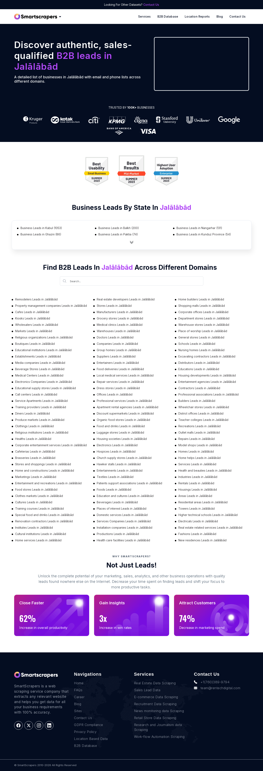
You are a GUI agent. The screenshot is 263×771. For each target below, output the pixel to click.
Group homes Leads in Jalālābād (119, 350)
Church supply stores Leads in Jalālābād (124, 458)
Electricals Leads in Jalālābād (198, 521)
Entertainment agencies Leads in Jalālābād (207, 381)
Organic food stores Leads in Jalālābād (123, 419)
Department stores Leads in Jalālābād (203, 318)
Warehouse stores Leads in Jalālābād (203, 324)
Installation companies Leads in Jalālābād (124, 527)
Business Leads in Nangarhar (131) (199, 228)
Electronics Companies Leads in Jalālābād (43, 381)
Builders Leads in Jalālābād (196, 400)
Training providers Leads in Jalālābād (40, 407)
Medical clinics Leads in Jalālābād (119, 324)
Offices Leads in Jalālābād (114, 394)
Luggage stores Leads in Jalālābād (120, 432)
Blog (219, 16)
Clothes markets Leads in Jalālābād (39, 496)
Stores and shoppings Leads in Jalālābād (43, 464)
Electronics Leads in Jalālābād (117, 445)
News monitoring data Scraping (159, 711)
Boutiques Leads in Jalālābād (35, 343)
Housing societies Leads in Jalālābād (122, 439)
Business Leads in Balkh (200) (118, 228)
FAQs (78, 690)
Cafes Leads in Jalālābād (32, 312)
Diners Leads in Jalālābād (32, 413)
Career (79, 697)
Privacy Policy (85, 732)
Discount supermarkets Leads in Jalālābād (125, 413)
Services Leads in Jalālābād (197, 464)
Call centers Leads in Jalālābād (36, 394)
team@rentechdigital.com (217, 688)
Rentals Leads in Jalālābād (196, 483)
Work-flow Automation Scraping (159, 737)
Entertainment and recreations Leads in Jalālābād (48, 483)
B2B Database (167, 16)
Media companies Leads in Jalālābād (40, 362)
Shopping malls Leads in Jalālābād (201, 305)
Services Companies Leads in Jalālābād (124, 521)
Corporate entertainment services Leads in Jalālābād (51, 445)
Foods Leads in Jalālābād (114, 489)
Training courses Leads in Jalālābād (39, 508)
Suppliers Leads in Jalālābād (116, 356)
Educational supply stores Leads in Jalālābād (45, 388)
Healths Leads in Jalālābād (33, 439)
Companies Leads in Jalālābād (117, 343)
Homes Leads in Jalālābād (196, 451)
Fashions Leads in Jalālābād (197, 534)
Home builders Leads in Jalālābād (201, 299)
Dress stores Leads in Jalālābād (118, 388)
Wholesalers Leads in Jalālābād (36, 324)
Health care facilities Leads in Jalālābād (123, 540)
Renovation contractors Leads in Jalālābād (44, 521)
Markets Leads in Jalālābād (33, 331)
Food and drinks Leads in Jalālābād (121, 426)
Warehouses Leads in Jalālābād (118, 331)
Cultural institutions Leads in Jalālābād (40, 534)
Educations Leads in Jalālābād (198, 369)
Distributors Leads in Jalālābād (199, 362)
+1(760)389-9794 (211, 682)
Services (144, 16)
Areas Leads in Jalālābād (195, 496)
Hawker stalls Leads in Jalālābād (119, 464)
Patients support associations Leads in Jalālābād (129, 483)
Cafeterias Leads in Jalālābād (35, 451)
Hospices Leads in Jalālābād (116, 451)
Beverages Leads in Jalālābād (117, 502)
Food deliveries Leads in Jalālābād (120, 369)
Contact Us (151, 4)
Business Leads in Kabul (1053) (41, 228)
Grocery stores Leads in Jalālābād (120, 318)
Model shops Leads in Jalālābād (200, 445)
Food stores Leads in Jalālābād (36, 489)
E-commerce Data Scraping (156, 697)
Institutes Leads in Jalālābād (34, 527)
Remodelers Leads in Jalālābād (36, 299)
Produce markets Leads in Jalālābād (39, 419)
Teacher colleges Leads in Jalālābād (203, 419)
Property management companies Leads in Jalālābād (51, 305)
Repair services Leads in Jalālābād (120, 381)
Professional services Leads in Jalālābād (124, 400)
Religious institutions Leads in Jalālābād (41, 432)
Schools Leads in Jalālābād (196, 343)
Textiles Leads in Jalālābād (115, 477)
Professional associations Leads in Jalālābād (208, 394)
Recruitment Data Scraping (155, 704)
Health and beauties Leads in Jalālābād (204, 470)
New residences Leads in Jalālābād (202, 540)
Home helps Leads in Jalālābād (199, 458)
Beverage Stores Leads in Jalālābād (39, 369)
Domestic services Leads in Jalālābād (122, 515)
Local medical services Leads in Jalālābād (125, 375)
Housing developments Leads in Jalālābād (207, 375)
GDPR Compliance (88, 725)
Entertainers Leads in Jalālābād (118, 362)
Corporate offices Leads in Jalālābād (203, 312)
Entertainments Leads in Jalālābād (119, 470)
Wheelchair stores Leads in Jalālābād (203, 407)
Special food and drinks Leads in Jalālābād (44, 515)
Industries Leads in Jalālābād (197, 477)
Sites (78, 711)
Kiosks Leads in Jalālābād (32, 318)
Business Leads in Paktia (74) (118, 234)
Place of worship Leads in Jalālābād (202, 331)
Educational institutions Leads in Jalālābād (43, 350)
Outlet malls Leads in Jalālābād (199, 432)
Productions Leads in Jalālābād (118, 534)
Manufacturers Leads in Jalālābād (119, 312)
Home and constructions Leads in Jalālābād (44, 470)
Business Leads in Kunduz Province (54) (203, 234)
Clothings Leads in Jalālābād (34, 426)
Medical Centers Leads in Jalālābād (39, 375)
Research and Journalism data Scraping (158, 727)
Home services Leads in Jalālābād (38, 540)
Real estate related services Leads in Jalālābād (210, 527)
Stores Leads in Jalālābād (114, 305)
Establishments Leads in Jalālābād (38, 356)
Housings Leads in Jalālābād (197, 489)
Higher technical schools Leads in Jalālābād (208, 515)
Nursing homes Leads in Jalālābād (201, 350)
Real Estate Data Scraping (155, 683)
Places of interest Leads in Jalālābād (121, 508)
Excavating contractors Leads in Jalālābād (206, 356)
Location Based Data (91, 739)
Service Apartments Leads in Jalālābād (41, 400)
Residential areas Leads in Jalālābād (203, 502)
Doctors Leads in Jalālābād (115, 337)
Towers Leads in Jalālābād (196, 508)
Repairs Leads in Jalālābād (196, 439)
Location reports (197, 16)
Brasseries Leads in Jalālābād (35, 458)
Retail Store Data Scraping (155, 718)
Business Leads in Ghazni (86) (40, 234)
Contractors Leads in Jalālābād (199, 388)
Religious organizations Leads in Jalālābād (44, 337)
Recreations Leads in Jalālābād (199, 426)
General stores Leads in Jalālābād (201, 337)
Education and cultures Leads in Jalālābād (125, 496)
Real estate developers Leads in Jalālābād (126, 299)
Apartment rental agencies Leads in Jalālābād (127, 407)
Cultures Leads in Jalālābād (33, 502)
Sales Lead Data (147, 690)
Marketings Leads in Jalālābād (35, 477)
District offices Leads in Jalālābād (200, 413)
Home (78, 683)
